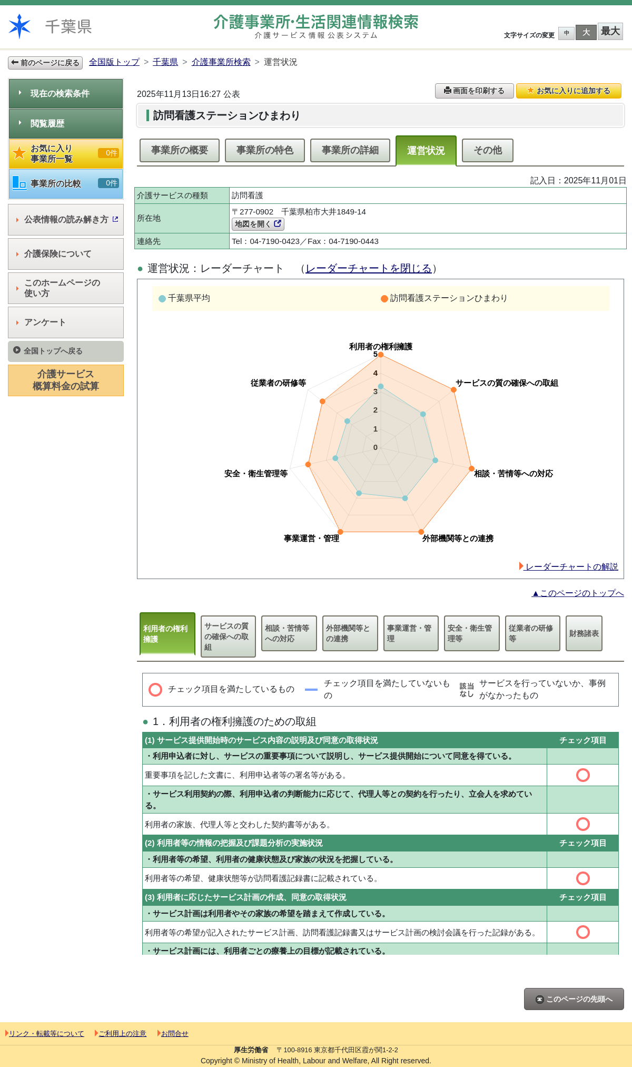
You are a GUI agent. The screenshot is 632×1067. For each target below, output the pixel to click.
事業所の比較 (66, 184)
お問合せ (173, 1033)
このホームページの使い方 (58, 288)
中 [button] (566, 33)
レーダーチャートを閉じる (368, 268)
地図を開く (258, 224)
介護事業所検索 (221, 61)
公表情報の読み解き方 (67, 219)
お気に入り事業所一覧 (66, 153)
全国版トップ (114, 61)
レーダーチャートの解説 (568, 566)
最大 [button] (610, 31)
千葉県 (165, 61)
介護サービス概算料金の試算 (66, 380)
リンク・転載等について (44, 1033)
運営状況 (426, 150)
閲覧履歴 (41, 123)
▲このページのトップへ (577, 593)
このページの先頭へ (574, 999)
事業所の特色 (264, 150)
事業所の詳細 (350, 150)
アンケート (41, 322)
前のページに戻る (45, 62)
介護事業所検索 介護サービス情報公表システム (316, 26)
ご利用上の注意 (120, 1033)
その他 (487, 150)
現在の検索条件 (54, 93)
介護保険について (54, 253)
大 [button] (586, 32)
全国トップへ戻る (48, 350)
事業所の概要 (179, 150)
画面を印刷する (474, 90)
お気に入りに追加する (568, 90)
